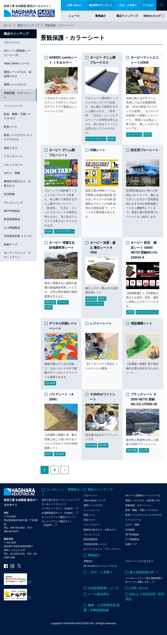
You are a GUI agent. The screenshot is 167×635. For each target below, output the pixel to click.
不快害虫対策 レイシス (18, 235)
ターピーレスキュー (147, 312)
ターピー (63, 302)
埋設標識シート (141, 323)
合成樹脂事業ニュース (103, 588)
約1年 (49, 307)
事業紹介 (100, 15)
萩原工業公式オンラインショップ (59, 500)
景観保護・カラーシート (17, 95)
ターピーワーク (94, 303)
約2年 (111, 138)
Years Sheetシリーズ (16, 63)
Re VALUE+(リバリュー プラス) (100, 566)
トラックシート (13, 156)
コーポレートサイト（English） (58, 508)
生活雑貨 (9, 194)
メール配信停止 (98, 594)
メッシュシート (13, 105)
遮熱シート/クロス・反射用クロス (18, 74)
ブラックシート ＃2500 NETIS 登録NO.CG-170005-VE (144, 399)
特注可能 (91, 298)
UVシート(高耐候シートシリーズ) (17, 52)
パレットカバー (13, 164)
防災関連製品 (12, 219)
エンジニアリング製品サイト (57, 517)
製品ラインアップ (127, 15)
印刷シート (97, 150)
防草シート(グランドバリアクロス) (18, 137)
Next (65, 470)
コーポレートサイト (52, 504)
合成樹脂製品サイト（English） (58, 513)
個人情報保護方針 (142, 572)
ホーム (8, 25)
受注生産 (50, 302)
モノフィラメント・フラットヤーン (17, 255)
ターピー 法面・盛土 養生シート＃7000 (102, 247)
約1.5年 (103, 445)
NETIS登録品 (12, 210)
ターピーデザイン (95, 138)
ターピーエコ (134, 134)
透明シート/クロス (15, 84)
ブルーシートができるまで (139, 561)
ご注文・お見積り (100, 572)
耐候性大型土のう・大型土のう (17, 183)
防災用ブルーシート (145, 150)
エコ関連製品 (12, 227)
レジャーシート (101, 323)
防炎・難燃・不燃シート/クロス (17, 116)
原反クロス (10, 147)
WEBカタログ (152, 15)
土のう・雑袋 (12, 172)
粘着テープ (10, 244)
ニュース (74, 15)
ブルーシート (12, 42)
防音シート (10, 126)
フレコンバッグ (13, 202)
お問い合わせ (139, 588)
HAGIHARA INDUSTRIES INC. (79, 623)
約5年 (102, 298)
